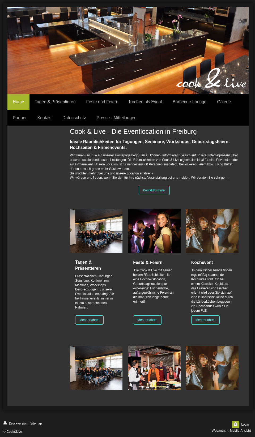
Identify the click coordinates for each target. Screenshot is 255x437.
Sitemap (36, 423)
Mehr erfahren (89, 320)
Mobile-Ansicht (240, 430)
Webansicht (220, 430)
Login (245, 424)
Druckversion (15, 423)
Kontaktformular (154, 190)
